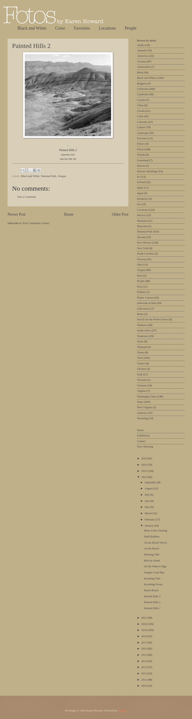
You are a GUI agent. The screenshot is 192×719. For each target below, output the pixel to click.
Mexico (141, 215)
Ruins (140, 314)
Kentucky (142, 198)
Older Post (120, 214)
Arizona (141, 61)
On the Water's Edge (155, 566)
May (147, 507)
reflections (143, 308)
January (149, 525)
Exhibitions (143, 435)
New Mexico (144, 242)
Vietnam (141, 385)
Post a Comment (26, 196)
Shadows (142, 325)
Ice (138, 176)
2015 (144, 654)
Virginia (141, 390)
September (151, 482)
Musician (142, 226)
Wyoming (142, 418)
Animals (141, 50)
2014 (144, 661)
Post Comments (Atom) (36, 223)
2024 (144, 464)
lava (139, 204)
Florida (141, 154)
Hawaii (141, 165)
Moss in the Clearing (155, 530)
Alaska (141, 45)
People (130, 28)
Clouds (141, 110)
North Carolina (145, 253)
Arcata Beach (151, 548)
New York (142, 248)
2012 (144, 673)
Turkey (141, 363)
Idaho (140, 187)
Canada (141, 99)
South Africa (144, 330)
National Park (48, 176)
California (142, 88)
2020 (144, 624)
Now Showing (145, 446)
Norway (141, 259)
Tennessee (142, 336)
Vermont (141, 379)
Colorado (142, 121)
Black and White (31, 28)
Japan (140, 193)
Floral (140, 149)
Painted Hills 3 (152, 596)
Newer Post (17, 214)
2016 (144, 648)
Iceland (141, 182)
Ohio (140, 264)
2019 (144, 630)
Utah (139, 374)
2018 (144, 636)
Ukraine (141, 368)
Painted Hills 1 (152, 608)
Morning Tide (151, 554)
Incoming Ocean (153, 584)
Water (140, 401)
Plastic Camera (145, 297)
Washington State (146, 396)
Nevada (141, 237)
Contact (141, 441)
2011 (144, 679)
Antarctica (143, 55)
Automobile (143, 66)
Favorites (82, 28)
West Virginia (144, 407)
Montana (142, 220)
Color (60, 28)
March (149, 513)
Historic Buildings (147, 171)
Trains (140, 352)
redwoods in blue (146, 303)
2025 (144, 458)
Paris (140, 275)
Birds (140, 72)
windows (142, 412)
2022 (144, 477)
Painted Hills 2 (31, 45)
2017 (144, 642)
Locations (107, 28)
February (150, 519)
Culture (141, 127)
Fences (141, 143)
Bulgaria (141, 83)
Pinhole (141, 292)
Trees (140, 357)
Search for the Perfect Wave (152, 319)
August (149, 488)
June (147, 501)
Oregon (62, 176)
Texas (140, 341)
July (147, 494)
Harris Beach (151, 590)
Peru (139, 286)
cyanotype (142, 132)
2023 (144, 470)
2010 (144, 685)
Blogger (122, 710)
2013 (144, 667)
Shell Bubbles (151, 536)
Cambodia (142, 94)
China (140, 105)
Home (68, 214)
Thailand (142, 347)
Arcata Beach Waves (155, 542)
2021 (144, 617)
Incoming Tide (152, 578)
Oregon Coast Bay (154, 572)
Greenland (143, 160)
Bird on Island (152, 560)
